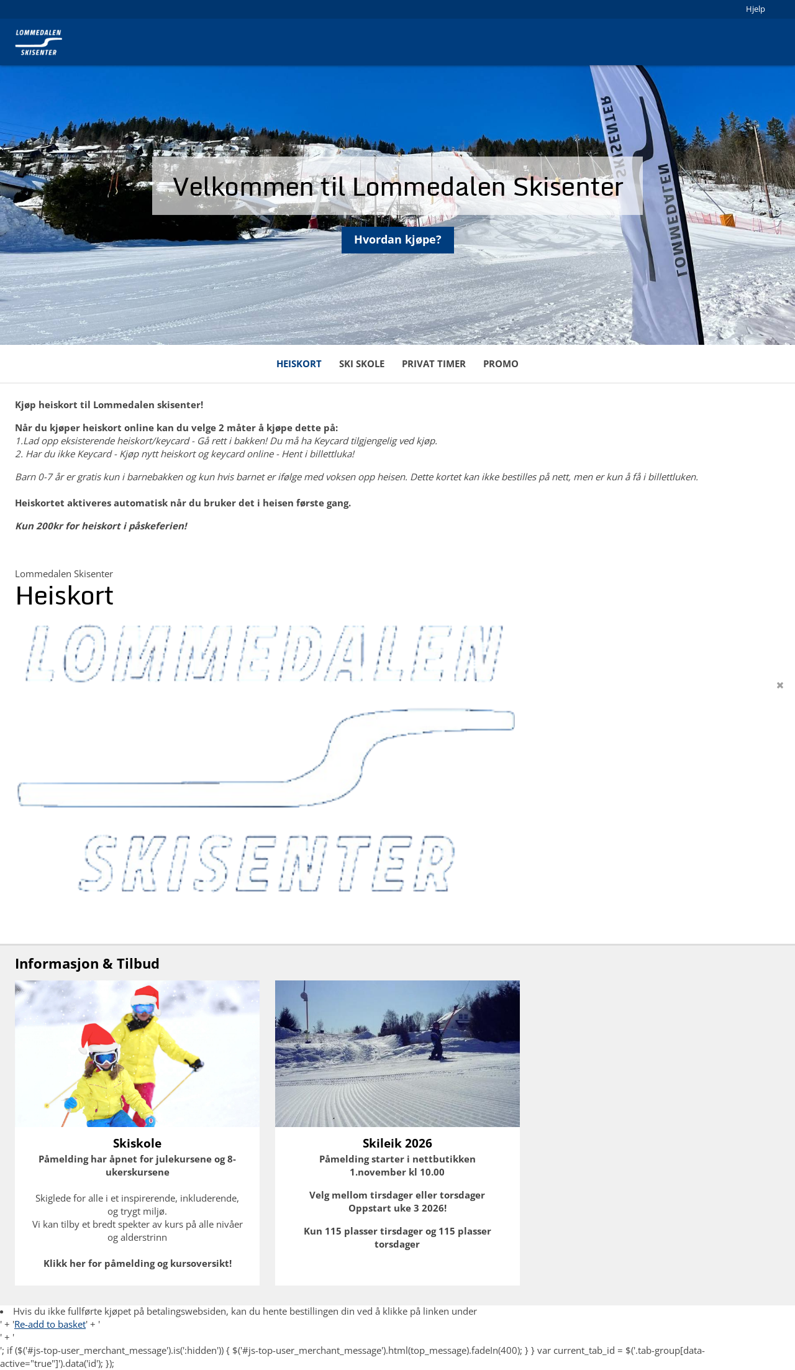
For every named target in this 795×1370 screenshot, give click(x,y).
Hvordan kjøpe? (398, 246)
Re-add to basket (50, 1324)
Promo (501, 363)
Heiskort (299, 363)
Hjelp (755, 8)
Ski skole (361, 363)
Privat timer (434, 363)
